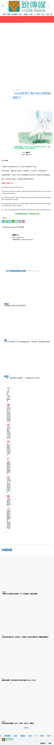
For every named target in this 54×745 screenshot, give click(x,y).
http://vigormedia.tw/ (18, 237)
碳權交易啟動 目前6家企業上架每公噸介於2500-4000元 (19, 680)
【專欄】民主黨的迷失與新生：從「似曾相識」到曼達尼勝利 (20, 594)
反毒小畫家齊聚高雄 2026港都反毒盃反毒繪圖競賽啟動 (9, 467)
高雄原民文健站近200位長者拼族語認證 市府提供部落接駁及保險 (9, 414)
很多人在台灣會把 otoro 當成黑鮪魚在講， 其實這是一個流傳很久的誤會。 (27, 342)
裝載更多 (27, 728)
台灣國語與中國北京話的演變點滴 (14, 305)
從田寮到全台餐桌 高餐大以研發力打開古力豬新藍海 (8, 433)
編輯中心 (28, 152)
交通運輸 (8, 404)
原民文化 (8, 441)
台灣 (5, 340)
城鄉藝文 (4, 721)
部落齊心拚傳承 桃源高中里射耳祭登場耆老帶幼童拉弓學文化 (8, 485)
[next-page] (8, 382)
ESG (3, 678)
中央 (8, 508)
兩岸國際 (6, 303)
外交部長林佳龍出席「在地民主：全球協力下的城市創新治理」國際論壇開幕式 (25, 637)
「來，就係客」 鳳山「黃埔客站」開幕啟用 (8, 396)
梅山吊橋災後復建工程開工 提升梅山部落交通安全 (9, 450)
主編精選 (4, 592)
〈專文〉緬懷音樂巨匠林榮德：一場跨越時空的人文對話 (22, 378)
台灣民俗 (6, 376)
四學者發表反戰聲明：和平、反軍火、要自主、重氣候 (18, 723)
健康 (8, 477)
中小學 (8, 458)
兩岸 (8, 388)
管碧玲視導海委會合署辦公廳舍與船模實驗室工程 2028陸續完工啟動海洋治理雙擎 (8, 519)
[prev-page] (5, 382)
